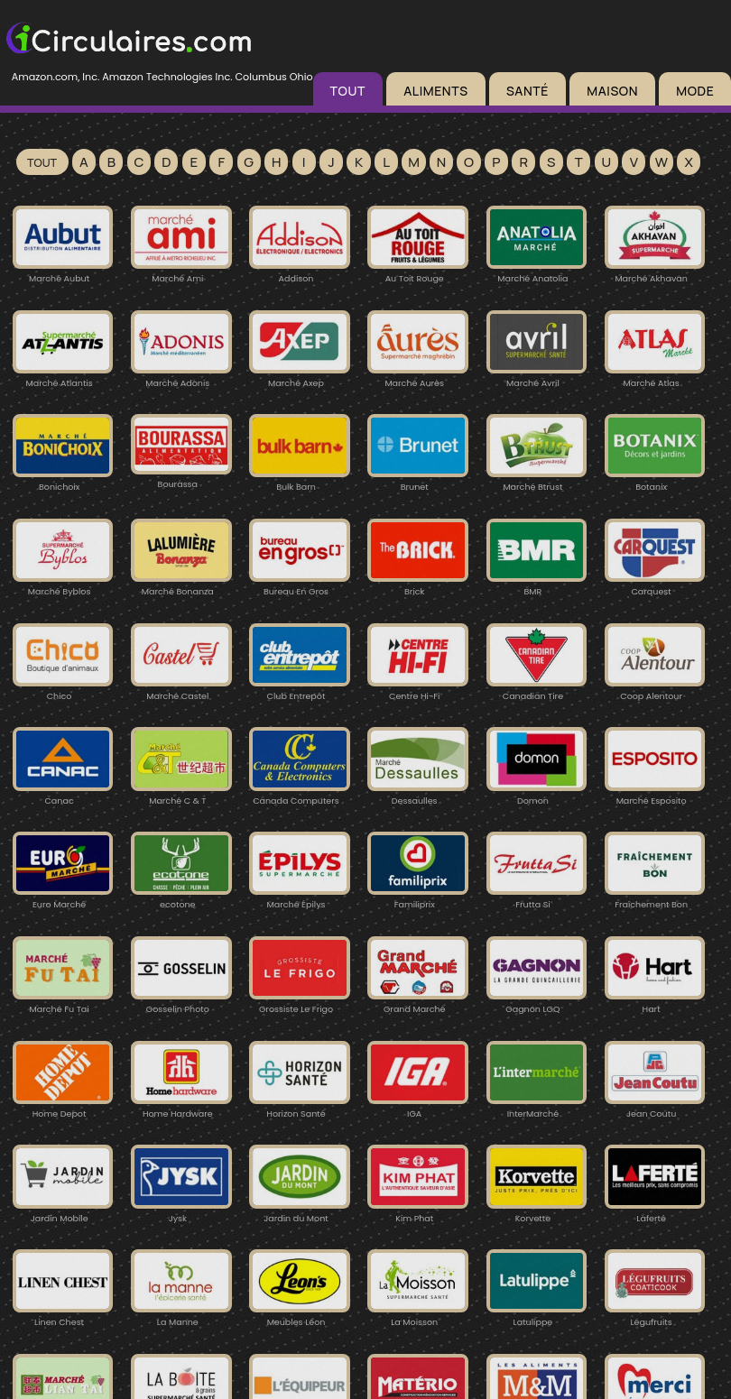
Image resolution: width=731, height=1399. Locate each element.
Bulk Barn (299, 480)
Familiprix (417, 898)
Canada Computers (299, 794)
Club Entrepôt (299, 689)
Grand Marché (417, 1002)
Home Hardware (181, 1107)
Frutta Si (537, 898)
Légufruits (655, 1315)
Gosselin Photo (181, 1002)
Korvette (537, 1212)
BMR (537, 585)
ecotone (181, 898)
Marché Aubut (63, 272)
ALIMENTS (435, 90)
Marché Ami (181, 272)
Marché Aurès (417, 376)
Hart (655, 1002)
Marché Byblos (63, 585)
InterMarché (537, 1107)
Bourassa (181, 477)
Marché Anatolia (537, 272)
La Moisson (417, 1315)
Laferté (655, 1212)
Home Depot (63, 1107)
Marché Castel (181, 689)
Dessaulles (417, 794)
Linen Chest (63, 1315)
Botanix (655, 480)
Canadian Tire (537, 689)
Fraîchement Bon (655, 898)
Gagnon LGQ (537, 1002)
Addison (299, 272)
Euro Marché (63, 898)
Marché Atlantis (63, 376)
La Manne (181, 1315)
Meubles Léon (299, 1315)
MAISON (612, 90)
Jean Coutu (655, 1107)
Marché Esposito (655, 794)
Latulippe (537, 1315)
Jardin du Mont (299, 1212)
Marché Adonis (181, 376)
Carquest (655, 585)
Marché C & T (181, 794)
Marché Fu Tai (63, 1002)
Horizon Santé (299, 1107)
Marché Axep (299, 376)
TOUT (348, 90)
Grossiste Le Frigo (299, 1002)
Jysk (181, 1212)
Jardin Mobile (63, 1212)
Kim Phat (417, 1212)
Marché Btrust (537, 480)
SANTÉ (527, 90)
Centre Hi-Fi (417, 689)
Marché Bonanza (181, 585)
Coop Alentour (655, 689)
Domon (537, 794)
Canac (63, 794)
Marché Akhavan (655, 272)
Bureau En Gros (299, 585)
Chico (63, 689)
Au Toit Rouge (417, 272)
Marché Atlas (655, 376)
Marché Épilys (299, 898)
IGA (417, 1107)
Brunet (417, 480)
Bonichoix (63, 480)
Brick (417, 585)
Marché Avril (537, 376)
